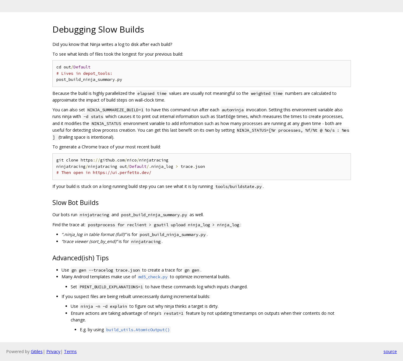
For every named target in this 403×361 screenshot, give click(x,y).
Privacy (53, 351)
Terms (70, 351)
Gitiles (37, 351)
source (390, 351)
